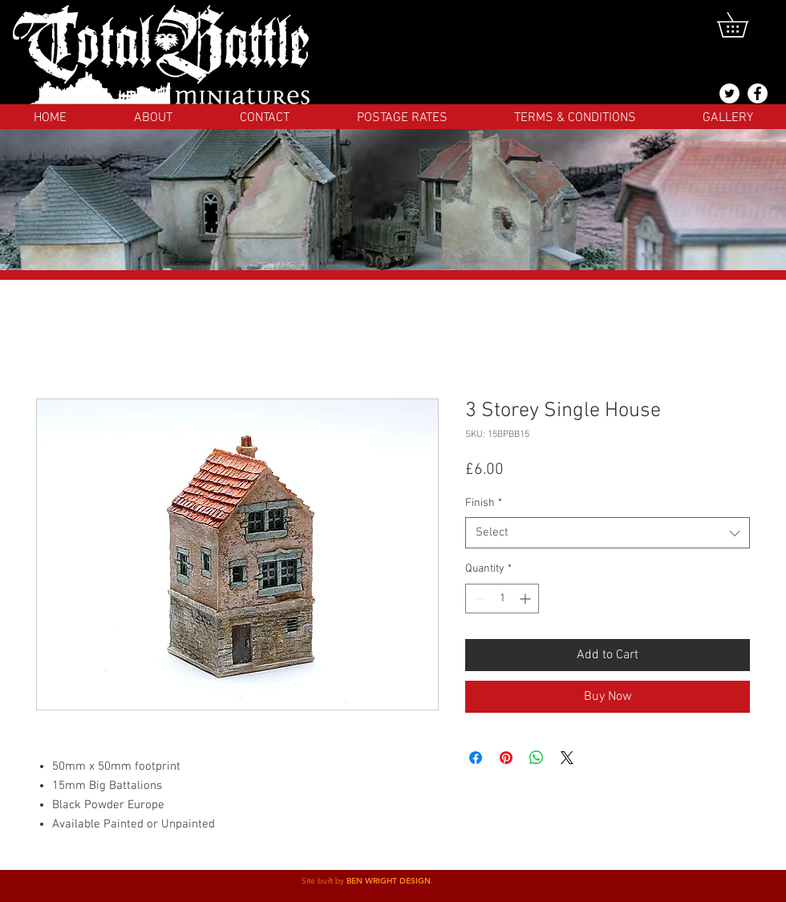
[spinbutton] (502, 598)
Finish (483, 503)
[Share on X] (567, 757)
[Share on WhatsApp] (536, 757)
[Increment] (527, 598)
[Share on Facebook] (475, 757)
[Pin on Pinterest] (506, 757)
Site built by (324, 881)
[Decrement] (478, 598)
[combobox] (607, 532)
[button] (744, 25)
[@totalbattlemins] (729, 93)
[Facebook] (758, 93)
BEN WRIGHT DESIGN (388, 881)
